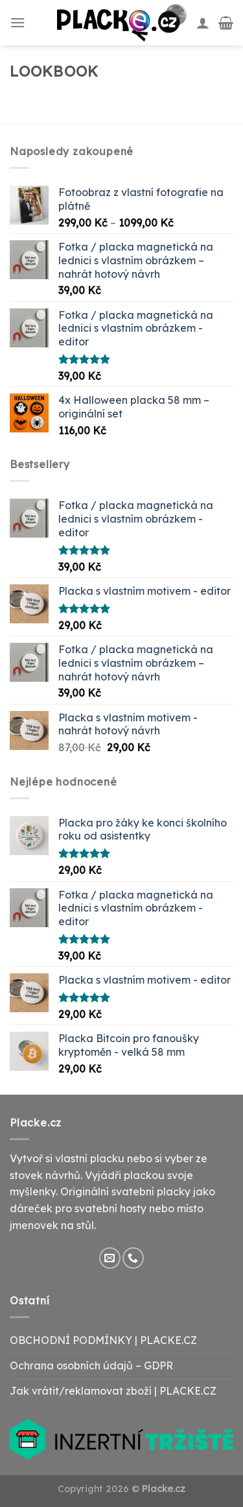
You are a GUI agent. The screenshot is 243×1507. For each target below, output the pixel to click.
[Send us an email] (110, 1258)
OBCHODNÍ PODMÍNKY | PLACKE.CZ (103, 1340)
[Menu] (17, 22)
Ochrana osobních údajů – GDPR (91, 1365)
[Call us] (133, 1258)
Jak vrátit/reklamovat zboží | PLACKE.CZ (113, 1390)
